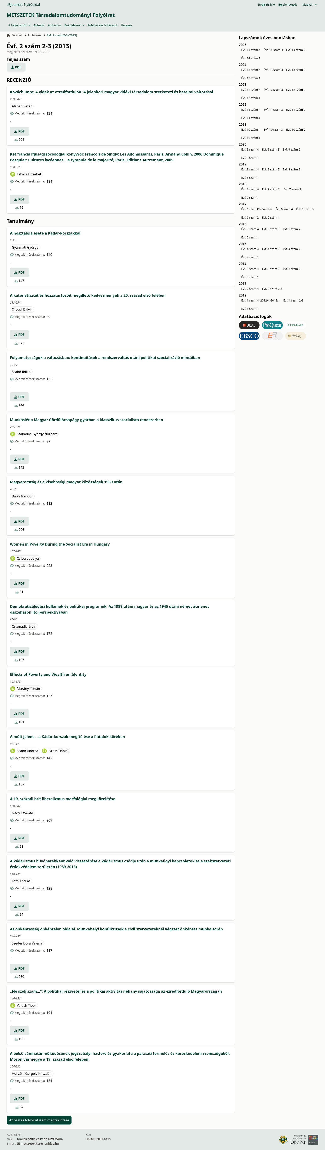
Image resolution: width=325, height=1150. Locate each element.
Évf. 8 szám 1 (250, 178)
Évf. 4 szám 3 (270, 249)
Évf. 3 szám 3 (270, 269)
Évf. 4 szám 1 (250, 257)
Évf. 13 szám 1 (250, 78)
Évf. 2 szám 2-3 (272, 289)
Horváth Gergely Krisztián (32, 1073)
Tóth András (21, 881)
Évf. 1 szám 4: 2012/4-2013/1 (260, 300)
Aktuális (39, 25)
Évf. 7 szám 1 (250, 197)
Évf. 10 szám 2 (295, 129)
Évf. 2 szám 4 (250, 289)
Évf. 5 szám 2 (291, 229)
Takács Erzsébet (29, 174)
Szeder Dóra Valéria (27, 943)
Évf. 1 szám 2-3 (293, 300)
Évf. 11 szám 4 (250, 110)
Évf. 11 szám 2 (295, 110)
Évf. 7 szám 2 (292, 189)
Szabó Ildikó (21, 372)
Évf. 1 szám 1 (250, 309)
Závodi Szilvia (22, 309)
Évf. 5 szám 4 (250, 229)
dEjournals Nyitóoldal (23, 4)
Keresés (126, 25)
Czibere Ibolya (28, 558)
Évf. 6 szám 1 (270, 217)
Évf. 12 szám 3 (273, 90)
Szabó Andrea (27, 751)
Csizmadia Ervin (24, 626)
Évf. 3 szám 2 (291, 269)
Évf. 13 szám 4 (250, 70)
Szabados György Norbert (37, 434)
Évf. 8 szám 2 (291, 169)
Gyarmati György (25, 247)
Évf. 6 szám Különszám (256, 209)
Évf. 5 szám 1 (250, 237)
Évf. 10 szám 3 (273, 129)
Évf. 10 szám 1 (250, 138)
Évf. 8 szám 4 (250, 169)
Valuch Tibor (26, 1005)
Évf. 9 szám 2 (291, 149)
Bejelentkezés (287, 4)
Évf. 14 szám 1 (250, 58)
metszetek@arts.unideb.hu (40, 1143)
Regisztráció (266, 4)
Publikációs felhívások (102, 25)
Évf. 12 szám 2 (295, 90)
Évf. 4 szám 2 (291, 249)
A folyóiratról (19, 25)
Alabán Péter (22, 106)
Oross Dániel (58, 751)
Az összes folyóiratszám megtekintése (39, 1120)
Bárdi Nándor (22, 496)
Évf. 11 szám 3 (273, 110)
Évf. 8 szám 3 (270, 169)
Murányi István (28, 688)
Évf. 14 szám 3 (273, 50)
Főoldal (14, 35)
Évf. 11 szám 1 (250, 118)
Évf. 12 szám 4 (250, 90)
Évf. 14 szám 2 (295, 50)
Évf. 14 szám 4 (250, 50)
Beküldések (74, 25)
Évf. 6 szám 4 (284, 209)
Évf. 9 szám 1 (250, 158)
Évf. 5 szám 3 (270, 229)
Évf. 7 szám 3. (271, 189)
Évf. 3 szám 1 (250, 277)
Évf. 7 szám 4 (250, 189)
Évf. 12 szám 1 (250, 98)
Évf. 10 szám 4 (250, 129)
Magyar (309, 4)
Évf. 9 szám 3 (270, 149)
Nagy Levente (22, 813)
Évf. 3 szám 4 (250, 269)
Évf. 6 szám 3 (305, 209)
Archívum (54, 25)
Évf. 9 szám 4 (250, 149)
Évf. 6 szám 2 (250, 217)
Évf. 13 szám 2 (295, 70)
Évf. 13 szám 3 (273, 70)
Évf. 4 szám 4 (250, 249)
